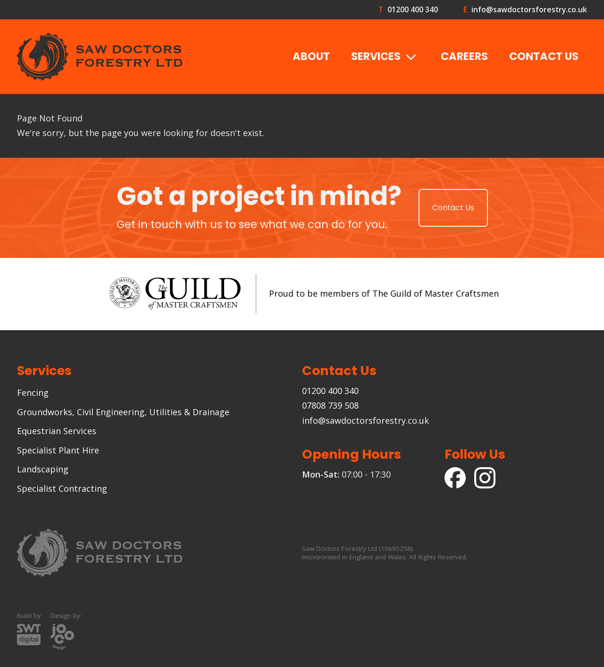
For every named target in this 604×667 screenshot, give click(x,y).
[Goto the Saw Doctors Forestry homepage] (99, 56)
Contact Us (544, 56)
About (311, 56)
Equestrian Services (56, 430)
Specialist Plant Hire (58, 450)
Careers (464, 56)
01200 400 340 (412, 9)
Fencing (33, 392)
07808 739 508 (330, 405)
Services (385, 57)
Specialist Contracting (62, 488)
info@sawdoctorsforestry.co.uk (529, 9)
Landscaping (42, 469)
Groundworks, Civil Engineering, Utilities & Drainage (123, 412)
